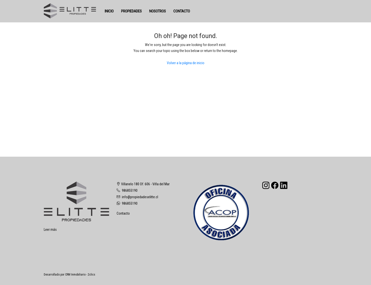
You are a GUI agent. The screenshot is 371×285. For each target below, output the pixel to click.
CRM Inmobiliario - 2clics (80, 274)
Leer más (50, 230)
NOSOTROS (157, 11)
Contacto (123, 213)
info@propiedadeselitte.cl (140, 197)
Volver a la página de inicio (185, 63)
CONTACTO (181, 11)
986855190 (130, 190)
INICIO (109, 11)
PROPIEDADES (131, 11)
